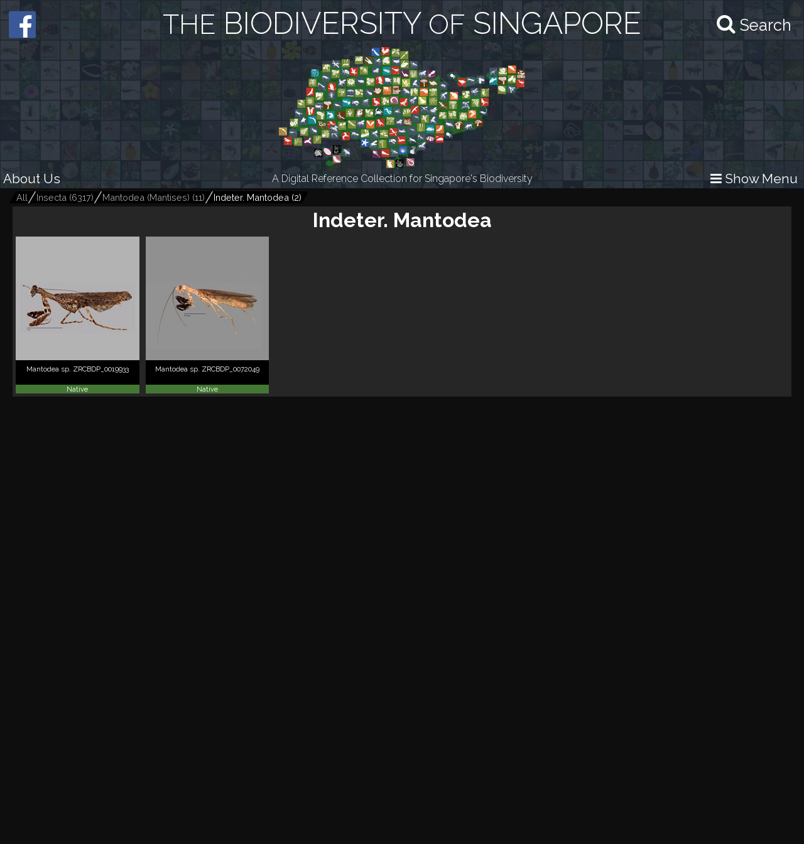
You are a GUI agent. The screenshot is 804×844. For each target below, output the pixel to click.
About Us (31, 178)
